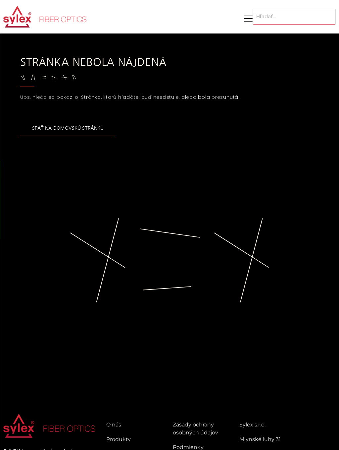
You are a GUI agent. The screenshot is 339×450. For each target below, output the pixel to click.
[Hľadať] (294, 17)
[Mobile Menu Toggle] (248, 19)
